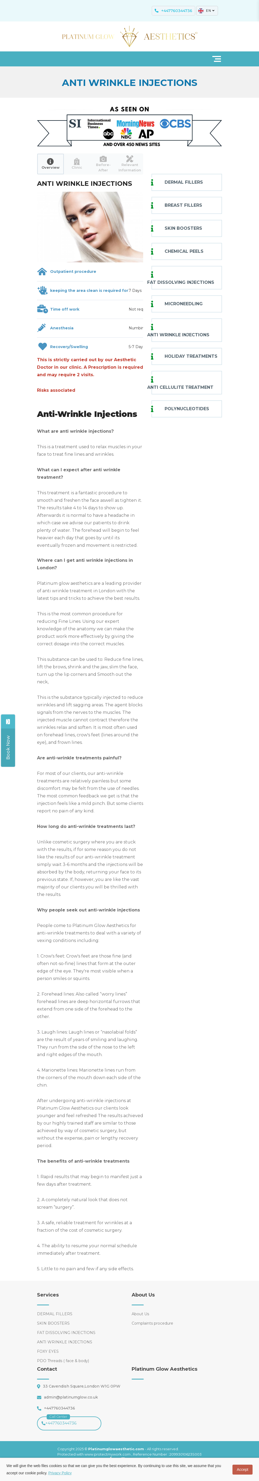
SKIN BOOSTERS (183, 228)
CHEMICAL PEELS (184, 251)
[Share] (9, 747)
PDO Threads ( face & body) (63, 1360)
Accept (242, 1469)
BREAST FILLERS (183, 205)
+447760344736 (59, 1421)
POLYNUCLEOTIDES (187, 408)
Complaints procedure (152, 1323)
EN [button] (206, 10)
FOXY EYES (48, 1351)
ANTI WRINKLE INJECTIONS (178, 334)
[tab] (50, 164)
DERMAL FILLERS (184, 182)
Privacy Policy (60, 1473)
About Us (140, 1314)
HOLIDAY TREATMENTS (191, 356)
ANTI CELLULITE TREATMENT (180, 387)
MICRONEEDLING (184, 303)
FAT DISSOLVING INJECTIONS (180, 282)
